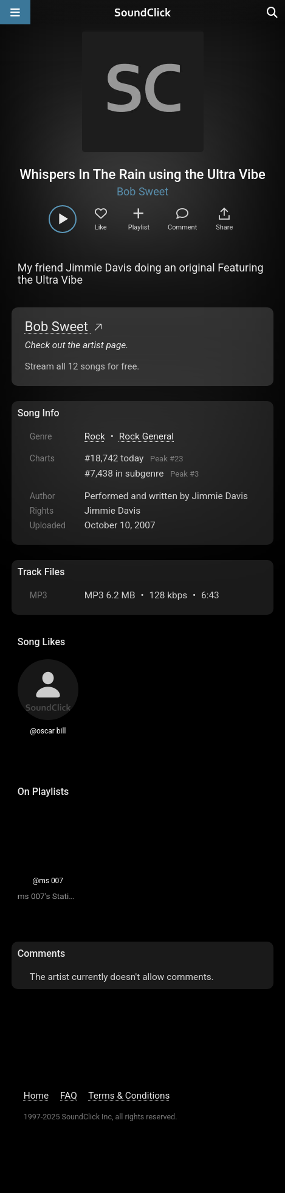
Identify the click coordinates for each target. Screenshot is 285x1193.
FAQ (68, 1095)
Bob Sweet (142, 191)
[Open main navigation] (15, 12)
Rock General (146, 436)
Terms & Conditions (129, 1095)
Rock (94, 436)
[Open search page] (273, 12)
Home (36, 1095)
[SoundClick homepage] (142, 12)
